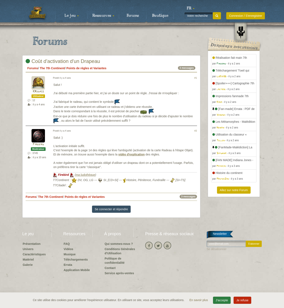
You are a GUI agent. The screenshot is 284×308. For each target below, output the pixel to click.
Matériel (28, 259)
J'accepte (222, 300)
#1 (195, 78)
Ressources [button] (103, 15)
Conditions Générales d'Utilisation (120, 251)
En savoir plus (199, 300)
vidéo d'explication (131, 154)
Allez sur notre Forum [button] (234, 190)
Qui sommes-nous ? (119, 243)
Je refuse (242, 300)
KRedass (38, 91)
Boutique (160, 15)
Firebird (38, 144)
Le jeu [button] (71, 15)
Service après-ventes (119, 273)
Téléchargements (76, 259)
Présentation (32, 243)
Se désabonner (217, 249)
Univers (28, 249)
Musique (70, 254)
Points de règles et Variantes (86, 68)
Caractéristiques (34, 254)
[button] (190, 8)
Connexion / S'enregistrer (245, 15)
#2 (195, 130)
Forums (133, 15)
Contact (110, 268)
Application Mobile (77, 270)
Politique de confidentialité (115, 260)
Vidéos (68, 249)
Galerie (28, 264)
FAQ (67, 243)
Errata (68, 264)
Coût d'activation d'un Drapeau (63, 61)
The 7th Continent (52, 68)
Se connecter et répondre (111, 209)
